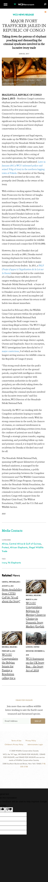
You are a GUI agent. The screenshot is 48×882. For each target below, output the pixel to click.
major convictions (10, 351)
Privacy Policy (31, 741)
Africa (5, 543)
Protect (5, 547)
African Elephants (19, 547)
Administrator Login (35, 744)
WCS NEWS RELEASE (23, 14)
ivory (4, 562)
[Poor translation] (9, 809)
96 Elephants (14, 562)
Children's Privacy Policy (14, 744)
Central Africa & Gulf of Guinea (25, 543)
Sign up (38, 721)
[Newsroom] (24, 3)
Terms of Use (16, 741)
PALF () (23, 269)
